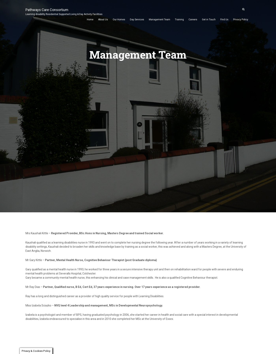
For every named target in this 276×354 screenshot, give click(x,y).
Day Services (137, 19)
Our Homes (119, 19)
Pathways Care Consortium (63, 11)
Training (179, 19)
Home (90, 19)
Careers (193, 19)
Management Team (159, 19)
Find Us (224, 19)
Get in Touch (209, 19)
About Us (103, 19)
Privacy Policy (240, 19)
